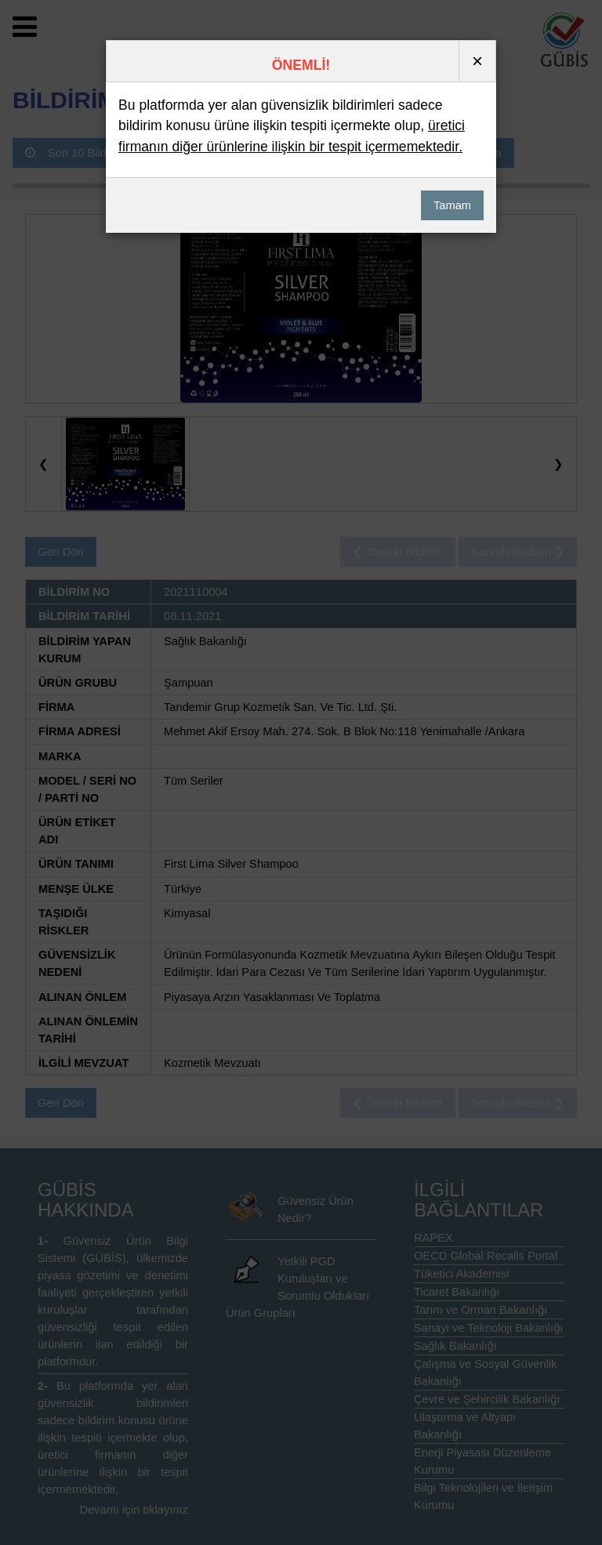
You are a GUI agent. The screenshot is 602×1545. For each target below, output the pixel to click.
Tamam (452, 205)
